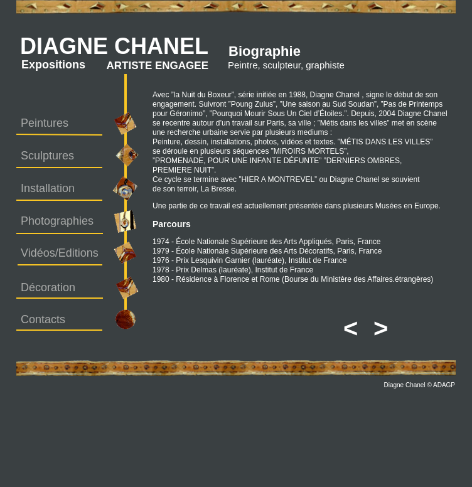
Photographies (57, 221)
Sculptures (47, 155)
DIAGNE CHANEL (114, 46)
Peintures (44, 123)
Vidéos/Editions (60, 253)
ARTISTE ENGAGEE (157, 66)
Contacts (43, 319)
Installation (48, 188)
